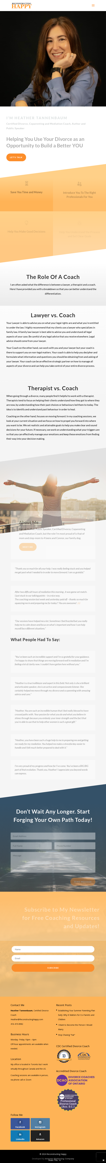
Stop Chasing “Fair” (66, 1035)
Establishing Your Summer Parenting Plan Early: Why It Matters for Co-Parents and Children (76, 1015)
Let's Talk (16, 157)
